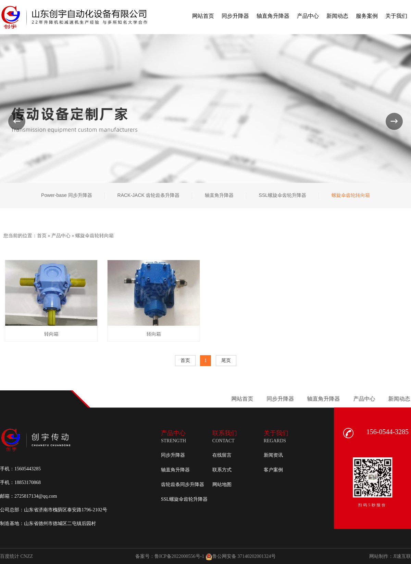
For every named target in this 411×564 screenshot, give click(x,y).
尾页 (226, 360)
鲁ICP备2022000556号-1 (179, 556)
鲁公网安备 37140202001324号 (241, 556)
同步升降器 (173, 455)
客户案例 (273, 469)
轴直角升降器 (175, 469)
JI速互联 (402, 556)
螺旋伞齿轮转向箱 (94, 235)
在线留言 (222, 455)
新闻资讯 (273, 455)
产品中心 (61, 235)
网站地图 (222, 484)
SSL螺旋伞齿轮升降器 (184, 499)
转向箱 (51, 334)
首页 (42, 235)
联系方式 (222, 469)
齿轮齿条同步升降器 (182, 484)
